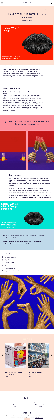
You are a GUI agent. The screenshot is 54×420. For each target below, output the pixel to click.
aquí (49, 197)
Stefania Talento (11, 102)
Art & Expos (13, 65)
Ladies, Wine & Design (27, 105)
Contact (14, 406)
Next (51, 354)
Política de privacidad (40, 404)
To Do (13, 370)
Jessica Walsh (31, 107)
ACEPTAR (27, 419)
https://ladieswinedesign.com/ (12, 271)
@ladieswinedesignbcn (10, 268)
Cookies (40, 406)
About (14, 404)
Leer (6, 376)
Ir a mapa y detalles (6, 83)
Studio (14, 402)
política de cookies (39, 417)
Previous (3, 354)
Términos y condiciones (39, 402)
